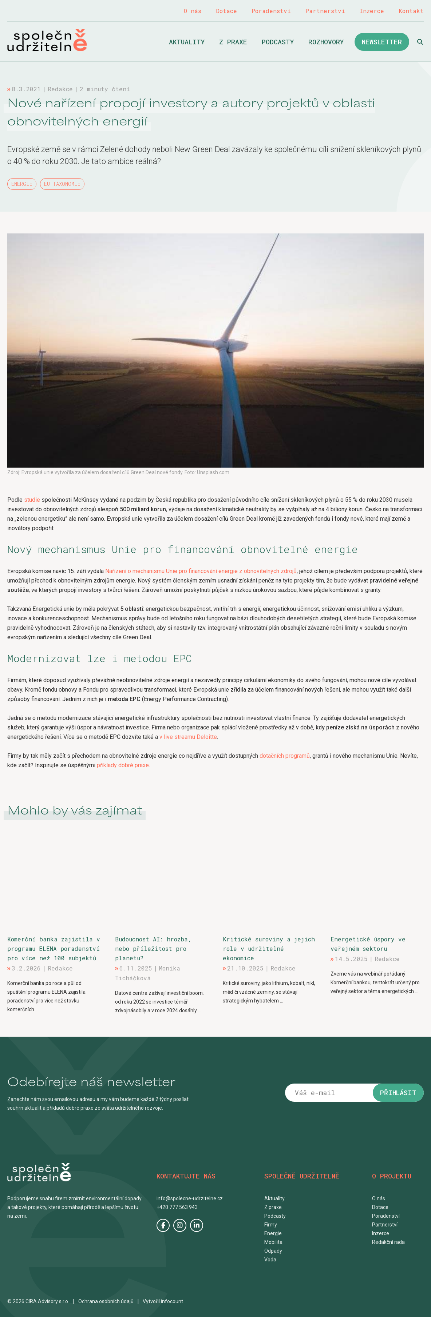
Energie (21, 183)
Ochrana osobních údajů (106, 1301)
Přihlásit (398, 1092)
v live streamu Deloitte (188, 736)
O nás (192, 11)
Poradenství (271, 11)
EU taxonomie (62, 183)
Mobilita (273, 1242)
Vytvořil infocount (163, 1301)
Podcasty (278, 41)
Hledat (420, 42)
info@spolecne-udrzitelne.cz (190, 1198)
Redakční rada (388, 1242)
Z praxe (233, 41)
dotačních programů (285, 755)
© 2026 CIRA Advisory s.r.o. (38, 1301)
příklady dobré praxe (123, 765)
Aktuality (187, 41)
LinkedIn (196, 1225)
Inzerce (372, 11)
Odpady (273, 1251)
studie (32, 499)
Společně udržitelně (47, 40)
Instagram (179, 1225)
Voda (270, 1259)
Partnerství (325, 11)
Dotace (226, 11)
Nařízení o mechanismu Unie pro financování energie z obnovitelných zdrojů (201, 571)
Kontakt (411, 11)
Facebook (163, 1225)
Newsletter (382, 41)
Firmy (270, 1225)
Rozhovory (326, 41)
